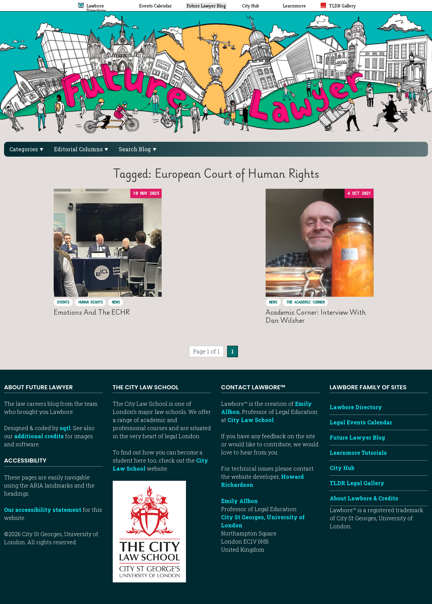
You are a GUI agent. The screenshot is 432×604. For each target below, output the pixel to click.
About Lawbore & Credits (364, 498)
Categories (26, 149)
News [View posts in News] (116, 302)
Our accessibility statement (42, 509)
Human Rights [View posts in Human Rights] (90, 302)
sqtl (65, 427)
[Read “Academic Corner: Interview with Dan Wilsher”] (320, 243)
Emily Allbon (239, 500)
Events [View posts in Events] (63, 302)
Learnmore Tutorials (358, 452)
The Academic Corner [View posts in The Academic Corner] (305, 302)
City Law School (250, 419)
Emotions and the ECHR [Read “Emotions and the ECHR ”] (93, 312)
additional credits (39, 436)
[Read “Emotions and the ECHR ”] (108, 243)
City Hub (342, 467)
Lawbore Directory (356, 407)
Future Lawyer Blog (357, 437)
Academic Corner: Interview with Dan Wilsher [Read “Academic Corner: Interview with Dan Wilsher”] (316, 316)
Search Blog (137, 149)
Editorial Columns (81, 149)
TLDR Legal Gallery (357, 483)
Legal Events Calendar (361, 422)
